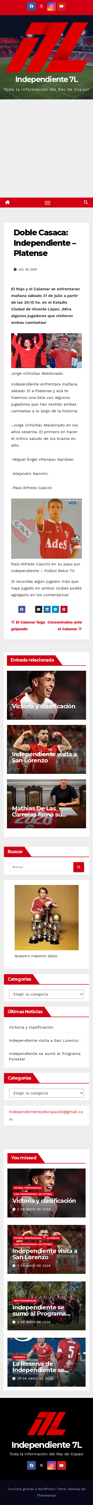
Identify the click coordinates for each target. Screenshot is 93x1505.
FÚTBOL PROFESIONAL (28, 1187)
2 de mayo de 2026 (34, 1209)
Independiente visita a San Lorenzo (44, 757)
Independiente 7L (46, 79)
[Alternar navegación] (47, 202)
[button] (86, 202)
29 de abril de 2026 (35, 1378)
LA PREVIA (53, 1238)
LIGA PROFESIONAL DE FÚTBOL (33, 1194)
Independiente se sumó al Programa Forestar (39, 1313)
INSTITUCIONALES (25, 1300)
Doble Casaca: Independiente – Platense (45, 243)
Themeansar (46, 1495)
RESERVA (19, 1357)
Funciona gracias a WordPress (32, 1489)
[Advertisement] (46, 148)
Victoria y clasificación (43, 706)
